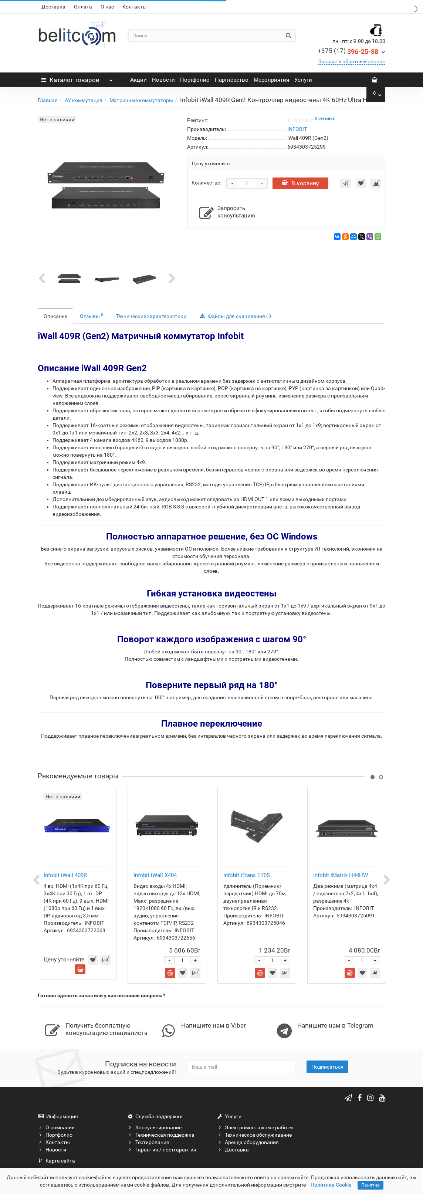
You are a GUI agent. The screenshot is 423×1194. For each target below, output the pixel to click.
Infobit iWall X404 (155, 875)
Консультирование (155, 1127)
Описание (55, 316)
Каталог (77, 78)
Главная (48, 100)
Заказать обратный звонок (351, 61)
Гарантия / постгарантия (162, 1150)
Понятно (370, 1185)
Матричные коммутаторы (141, 100)
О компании (56, 1127)
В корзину (300, 183)
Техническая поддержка (161, 1135)
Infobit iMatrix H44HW (340, 875)
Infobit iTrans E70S (246, 875)
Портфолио (195, 80)
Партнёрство (231, 80)
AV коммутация (83, 100)
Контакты (134, 7)
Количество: (206, 183)
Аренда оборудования (248, 1142)
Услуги (303, 80)
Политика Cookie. (332, 1185)
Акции (138, 80)
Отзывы (91, 315)
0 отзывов (325, 118)
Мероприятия (271, 80)
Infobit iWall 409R (65, 875)
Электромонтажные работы (255, 1127)
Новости (163, 80)
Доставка (53, 7)
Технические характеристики (151, 316)
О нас (107, 7)
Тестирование (148, 1142)
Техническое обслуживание (254, 1135)
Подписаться (327, 1067)
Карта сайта (56, 1161)
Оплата (83, 7)
